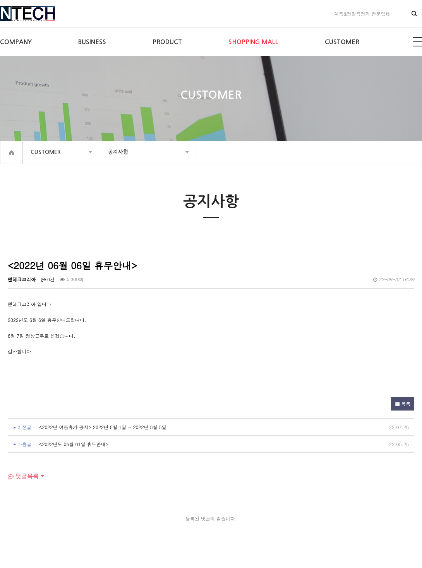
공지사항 (118, 152)
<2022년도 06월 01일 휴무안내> (73, 444)
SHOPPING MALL (253, 42)
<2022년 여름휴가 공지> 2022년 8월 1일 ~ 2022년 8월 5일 (102, 427)
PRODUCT (167, 42)
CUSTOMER (342, 42)
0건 (48, 279)
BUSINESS (92, 42)
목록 (402, 403)
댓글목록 (23, 476)
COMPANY (16, 42)
